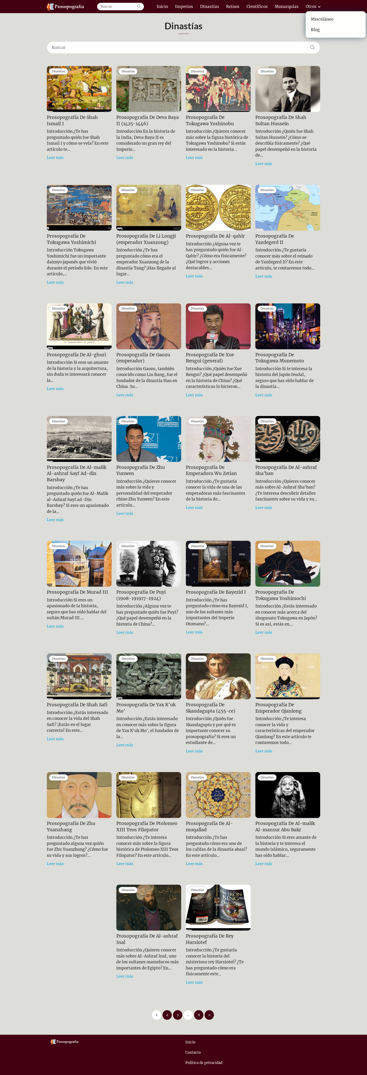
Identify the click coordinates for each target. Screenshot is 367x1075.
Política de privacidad (203, 1062)
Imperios (184, 6)
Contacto (193, 1052)
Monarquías (287, 6)
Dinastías (209, 6)
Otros (311, 6)
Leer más (55, 157)
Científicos (257, 6)
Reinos (232, 6)
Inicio (162, 6)
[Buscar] (139, 6)
